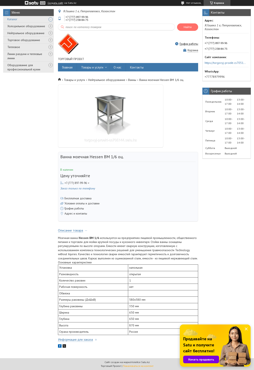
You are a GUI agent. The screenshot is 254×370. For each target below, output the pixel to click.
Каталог (12, 19)
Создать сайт (55, 2)
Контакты (137, 67)
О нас (117, 67)
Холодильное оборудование (26, 26)
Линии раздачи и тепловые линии (24, 56)
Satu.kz (145, 362)
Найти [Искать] (188, 27)
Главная (67, 67)
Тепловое (13, 47)
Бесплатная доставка (78, 198)
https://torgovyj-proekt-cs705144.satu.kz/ (225, 63)
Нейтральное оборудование (25, 33)
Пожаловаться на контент (138, 365)
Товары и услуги (92, 67)
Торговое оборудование (23, 40)
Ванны (132, 80)
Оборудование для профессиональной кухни (23, 67)
